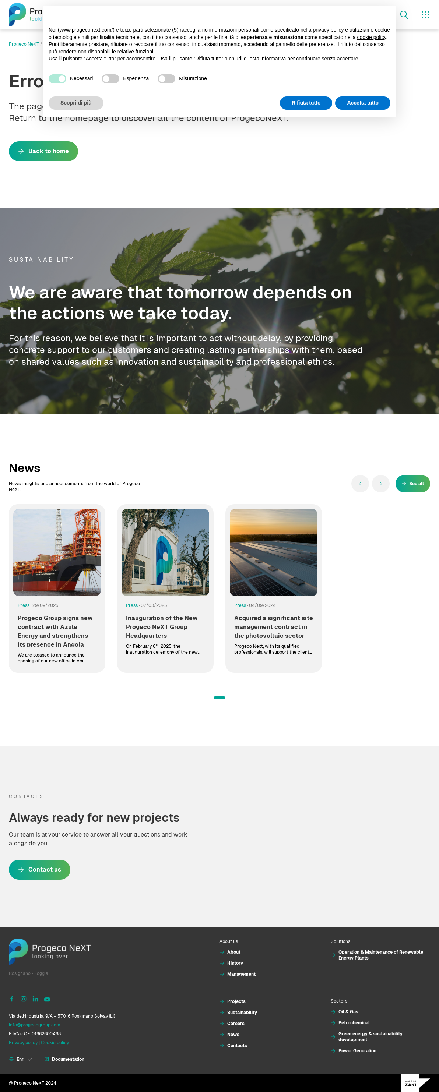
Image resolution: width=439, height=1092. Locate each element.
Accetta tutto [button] (363, 103)
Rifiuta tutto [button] (306, 103)
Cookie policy (55, 1042)
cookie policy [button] (371, 37)
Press (23, 605)
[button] (219, 697)
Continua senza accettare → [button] (356, 15)
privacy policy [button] (328, 30)
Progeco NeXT (24, 44)
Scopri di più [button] (76, 103)
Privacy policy (23, 1042)
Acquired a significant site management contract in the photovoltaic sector (273, 627)
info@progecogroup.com (34, 1025)
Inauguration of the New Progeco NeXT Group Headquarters (162, 627)
